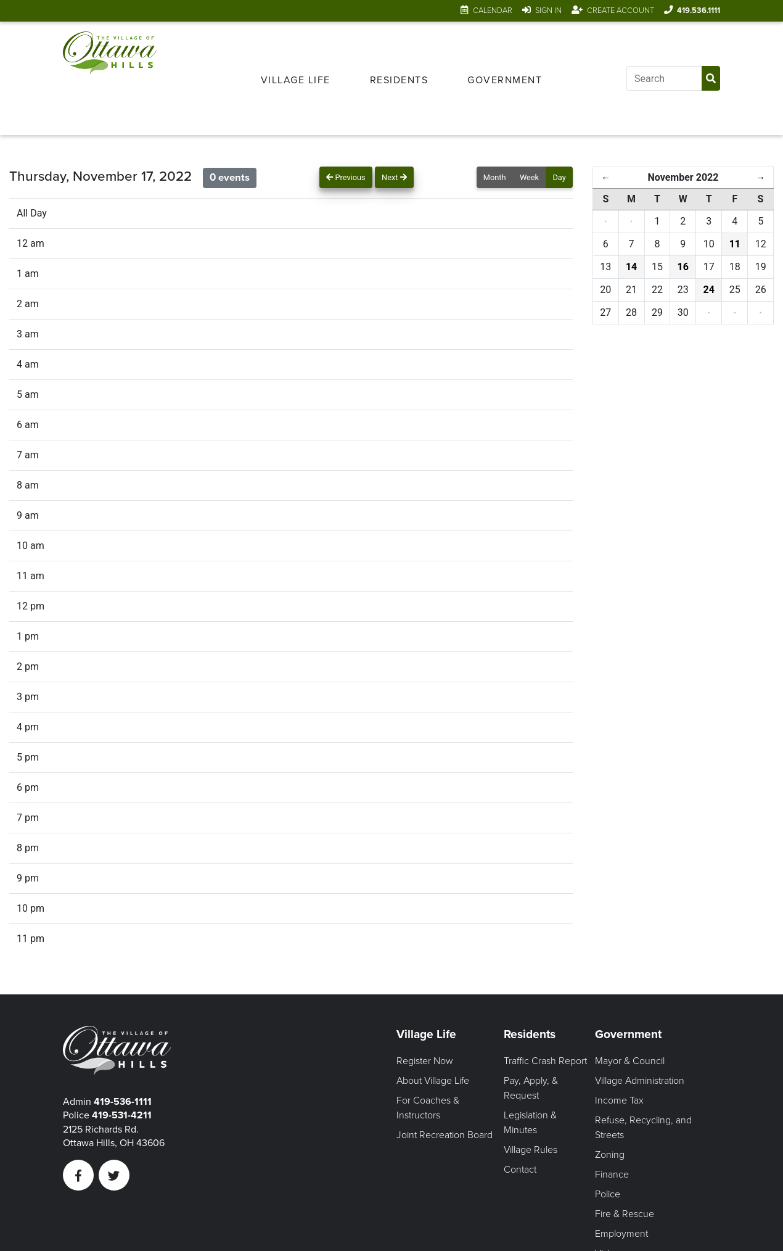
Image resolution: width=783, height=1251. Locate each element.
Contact (520, 1169)
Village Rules (530, 1150)
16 (683, 267)
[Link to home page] (110, 78)
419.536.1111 (698, 10)
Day (558, 177)
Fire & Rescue (624, 1214)
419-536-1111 (123, 1102)
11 (734, 244)
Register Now (424, 1061)
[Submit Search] (711, 78)
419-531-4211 (122, 1115)
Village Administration (639, 1081)
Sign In (548, 10)
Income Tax (619, 1100)
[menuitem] (295, 78)
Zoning (610, 1155)
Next (394, 177)
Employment (621, 1234)
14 (631, 267)
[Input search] (664, 78)
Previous (345, 177)
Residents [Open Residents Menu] (399, 80)
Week (529, 177)
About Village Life (432, 1081)
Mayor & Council (630, 1061)
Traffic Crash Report (545, 1061)
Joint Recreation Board (444, 1135)
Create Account (620, 10)
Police (607, 1194)
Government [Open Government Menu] (504, 80)
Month (494, 177)
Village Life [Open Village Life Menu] (295, 80)
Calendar (492, 10)
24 (709, 289)
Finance (612, 1174)
